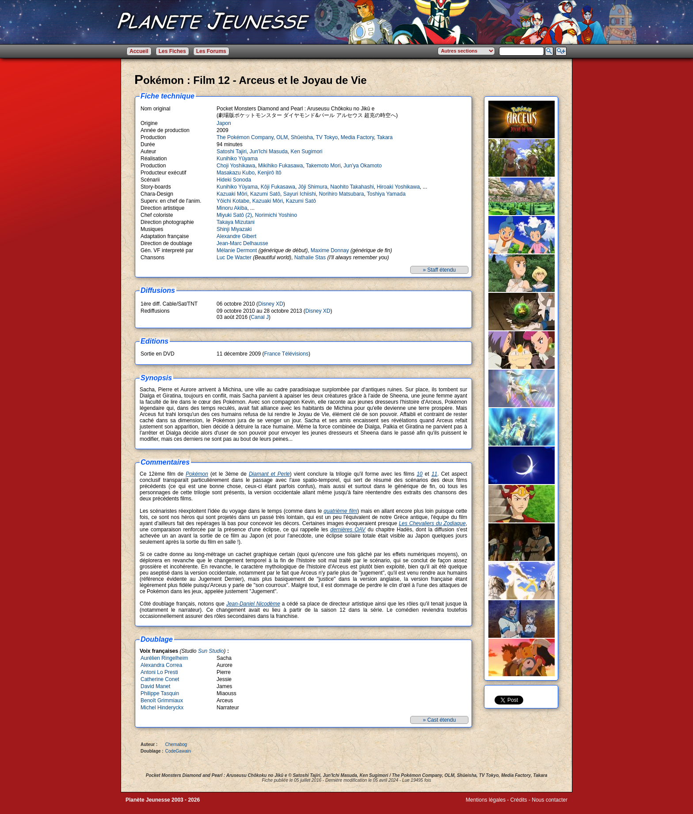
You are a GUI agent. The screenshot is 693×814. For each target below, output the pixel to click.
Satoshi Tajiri (232, 151)
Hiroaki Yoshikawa (398, 187)
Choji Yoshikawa (236, 166)
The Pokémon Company (245, 137)
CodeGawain (178, 751)
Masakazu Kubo (236, 173)
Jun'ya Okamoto (362, 166)
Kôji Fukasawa (278, 187)
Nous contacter (549, 800)
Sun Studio (211, 651)
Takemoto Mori (323, 166)
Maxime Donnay (330, 250)
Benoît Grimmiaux (162, 700)
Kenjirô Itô (270, 173)
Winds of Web (482, 806)
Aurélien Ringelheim (164, 658)
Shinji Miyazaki (234, 229)
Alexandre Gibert (236, 236)
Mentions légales (486, 800)
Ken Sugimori (307, 151)
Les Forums (211, 51)
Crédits (518, 800)
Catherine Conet (160, 679)
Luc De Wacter (234, 257)
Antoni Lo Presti (159, 672)
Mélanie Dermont (237, 250)
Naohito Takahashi (352, 187)
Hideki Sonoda (234, 180)
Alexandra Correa (161, 665)
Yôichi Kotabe (233, 201)
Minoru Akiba (232, 208)
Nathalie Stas (310, 257)
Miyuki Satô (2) (234, 215)
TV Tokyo (327, 137)
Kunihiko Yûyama (237, 158)
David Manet (155, 686)
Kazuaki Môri (232, 194)
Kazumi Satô (265, 194)
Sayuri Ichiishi (299, 194)
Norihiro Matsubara (341, 194)
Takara (384, 137)
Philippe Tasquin (160, 693)
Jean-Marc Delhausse (242, 243)
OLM (282, 137)
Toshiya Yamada (386, 194)
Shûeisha (302, 137)
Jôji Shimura (312, 187)
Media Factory (357, 137)
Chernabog (176, 744)
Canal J (260, 317)
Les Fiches (172, 51)
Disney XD (270, 304)
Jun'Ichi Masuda (268, 151)
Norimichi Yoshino (276, 215)
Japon (224, 123)
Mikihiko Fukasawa (280, 166)
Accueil (138, 51)
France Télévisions (286, 354)
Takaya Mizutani (236, 222)
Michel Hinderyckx (162, 707)
